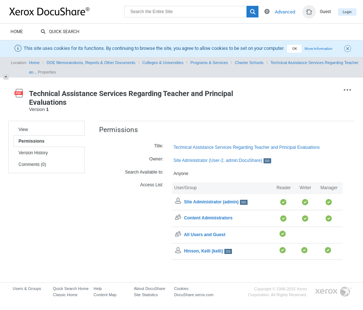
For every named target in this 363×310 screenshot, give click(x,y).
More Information (319, 49)
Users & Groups (27, 288)
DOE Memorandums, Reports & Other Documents (90, 62)
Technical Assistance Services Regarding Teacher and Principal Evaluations (247, 147)
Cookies (181, 288)
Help (98, 288)
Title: (158, 145)
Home (17, 31)
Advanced (285, 12)
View (23, 129)
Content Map (105, 295)
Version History (33, 152)
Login (347, 12)
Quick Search (60, 32)
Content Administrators (208, 218)
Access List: (151, 184)
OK (294, 49)
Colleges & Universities (162, 62)
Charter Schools (249, 62)
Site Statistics (146, 295)
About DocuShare (150, 288)
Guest (325, 11)
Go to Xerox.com (333, 292)
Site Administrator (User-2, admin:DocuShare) (222, 160)
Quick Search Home (71, 288)
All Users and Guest (204, 234)
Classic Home (65, 295)
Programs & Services (209, 62)
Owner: (156, 159)
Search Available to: (144, 172)
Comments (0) (32, 164)
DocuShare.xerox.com (193, 295)
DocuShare (66, 11)
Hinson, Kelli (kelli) (208, 251)
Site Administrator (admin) (216, 201)
